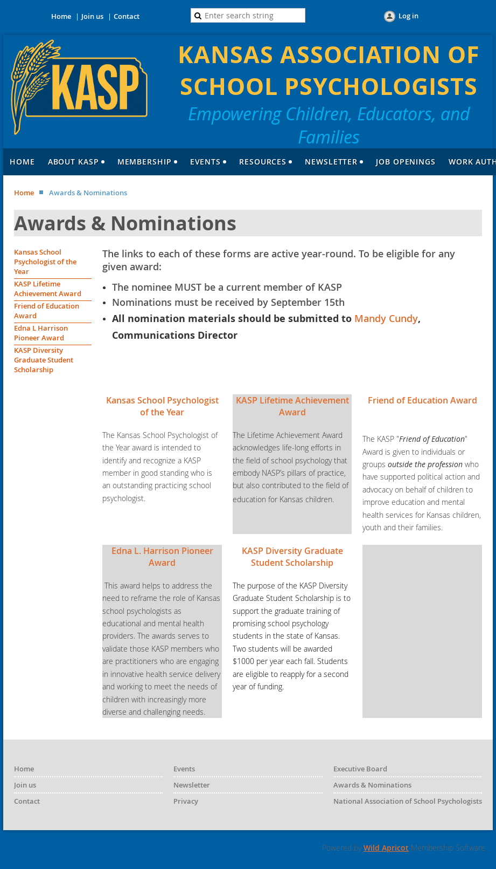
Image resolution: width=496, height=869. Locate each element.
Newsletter (191, 785)
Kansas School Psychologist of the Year (45, 261)
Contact (126, 16)
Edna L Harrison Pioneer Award (41, 333)
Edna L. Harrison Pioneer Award (162, 557)
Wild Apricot (386, 848)
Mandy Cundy (386, 318)
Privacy (185, 801)
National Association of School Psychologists (407, 801)
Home (61, 16)
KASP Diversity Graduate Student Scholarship (43, 359)
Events (184, 769)
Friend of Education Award (422, 400)
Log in (408, 15)
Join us (92, 16)
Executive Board (360, 769)
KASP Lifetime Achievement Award (47, 288)
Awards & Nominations (372, 785)
